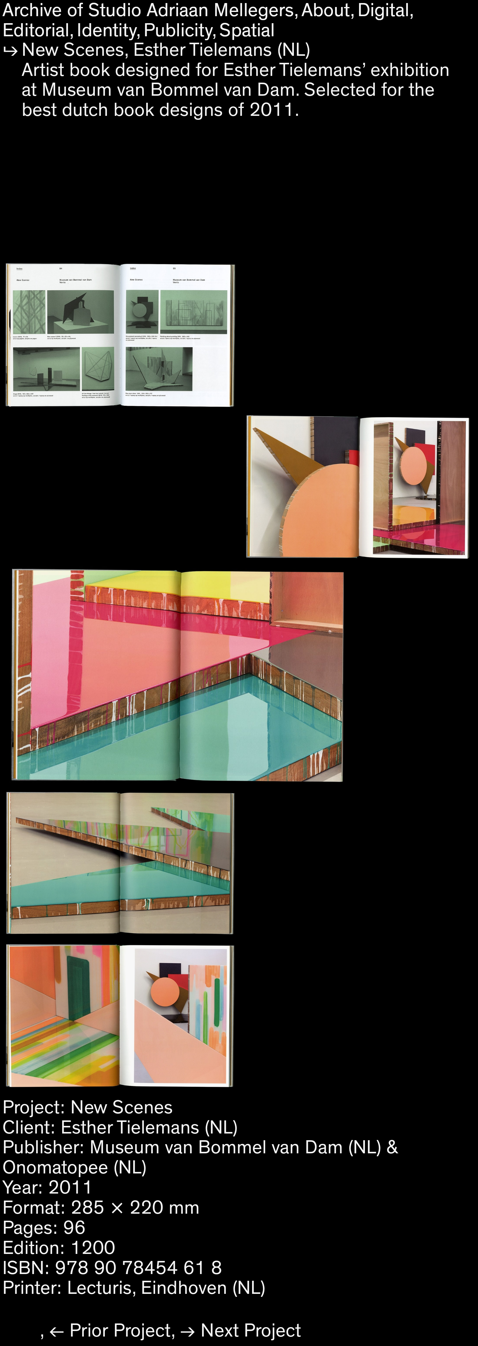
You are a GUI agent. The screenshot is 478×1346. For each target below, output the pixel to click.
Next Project (251, 1330)
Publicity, (180, 30)
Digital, (386, 10)
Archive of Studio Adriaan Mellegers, (150, 10)
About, (328, 10)
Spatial (247, 30)
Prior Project (120, 1330)
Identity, (109, 30)
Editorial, (38, 30)
